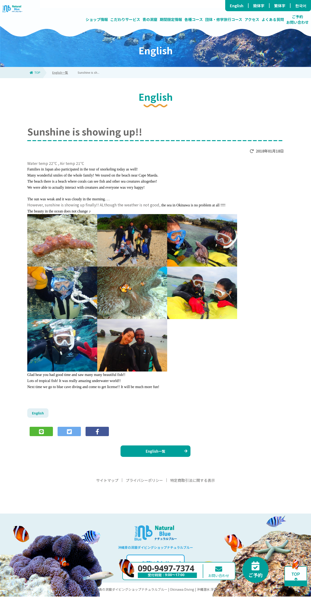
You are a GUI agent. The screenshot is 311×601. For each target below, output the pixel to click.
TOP (35, 72)
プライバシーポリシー (144, 484)
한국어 (300, 5)
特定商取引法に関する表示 (192, 484)
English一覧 (60, 72)
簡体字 (258, 5)
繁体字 (279, 5)
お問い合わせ (161, 567)
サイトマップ (107, 484)
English (236, 5)
